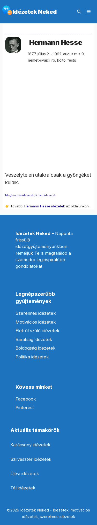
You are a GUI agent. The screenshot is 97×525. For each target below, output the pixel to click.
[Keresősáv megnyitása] (79, 11)
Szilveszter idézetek (30, 459)
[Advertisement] (48, 123)
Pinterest (25, 407)
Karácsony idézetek (30, 444)
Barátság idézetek (34, 339)
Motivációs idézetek (36, 322)
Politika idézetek (32, 356)
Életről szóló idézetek (37, 330)
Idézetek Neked (34, 11)
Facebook (26, 399)
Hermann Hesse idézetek (44, 206)
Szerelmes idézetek (36, 313)
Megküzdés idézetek (19, 195)
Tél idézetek (22, 487)
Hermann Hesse (55, 42)
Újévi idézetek (24, 473)
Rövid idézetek (45, 195)
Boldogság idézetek (36, 348)
